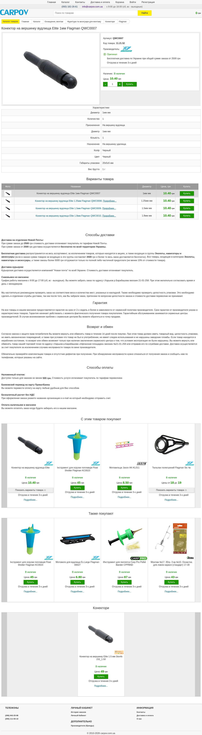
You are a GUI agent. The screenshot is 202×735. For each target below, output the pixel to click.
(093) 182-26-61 (70, 6)
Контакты (80, 2)
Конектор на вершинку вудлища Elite (31, 469)
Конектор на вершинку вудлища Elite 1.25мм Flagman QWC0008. (76, 203)
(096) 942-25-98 (11, 716)
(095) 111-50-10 (11, 719)
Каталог (65, 2)
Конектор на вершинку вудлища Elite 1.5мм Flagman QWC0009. (76, 210)
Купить (129, 84)
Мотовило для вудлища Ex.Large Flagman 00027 (77, 565)
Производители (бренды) (82, 726)
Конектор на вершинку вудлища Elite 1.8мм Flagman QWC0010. (76, 218)
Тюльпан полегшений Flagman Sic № (171, 469)
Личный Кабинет (78, 716)
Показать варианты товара (30, 492)
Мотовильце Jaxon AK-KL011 (124, 469)
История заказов (78, 712)
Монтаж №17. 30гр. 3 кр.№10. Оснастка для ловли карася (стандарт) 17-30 (171, 565)
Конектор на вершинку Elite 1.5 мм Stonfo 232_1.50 (101, 659)
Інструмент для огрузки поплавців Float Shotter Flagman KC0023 (77, 470)
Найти (144, 13)
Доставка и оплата (100, 2)
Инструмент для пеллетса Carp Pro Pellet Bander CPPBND (124, 565)
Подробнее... (30, 502)
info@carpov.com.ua (92, 6)
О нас (139, 719)
